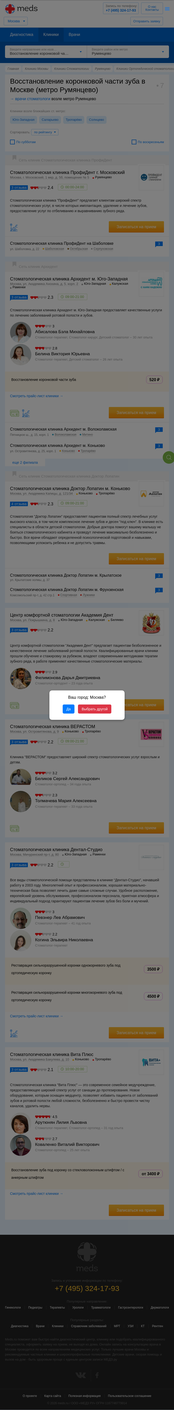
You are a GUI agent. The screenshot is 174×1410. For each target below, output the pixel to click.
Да (68, 709)
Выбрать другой (95, 709)
